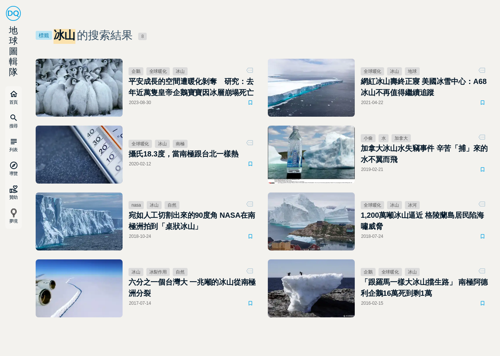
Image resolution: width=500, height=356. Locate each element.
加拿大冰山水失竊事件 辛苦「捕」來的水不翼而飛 (424, 154)
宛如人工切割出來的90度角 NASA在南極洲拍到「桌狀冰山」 (192, 220)
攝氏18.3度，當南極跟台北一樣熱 (183, 154)
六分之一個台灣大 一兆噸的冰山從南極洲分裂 (192, 287)
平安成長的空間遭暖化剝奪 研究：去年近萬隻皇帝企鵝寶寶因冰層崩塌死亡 (191, 87)
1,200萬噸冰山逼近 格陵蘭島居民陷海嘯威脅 (422, 220)
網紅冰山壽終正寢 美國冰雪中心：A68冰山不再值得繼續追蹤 (424, 87)
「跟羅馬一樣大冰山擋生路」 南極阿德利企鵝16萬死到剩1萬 (424, 287)
